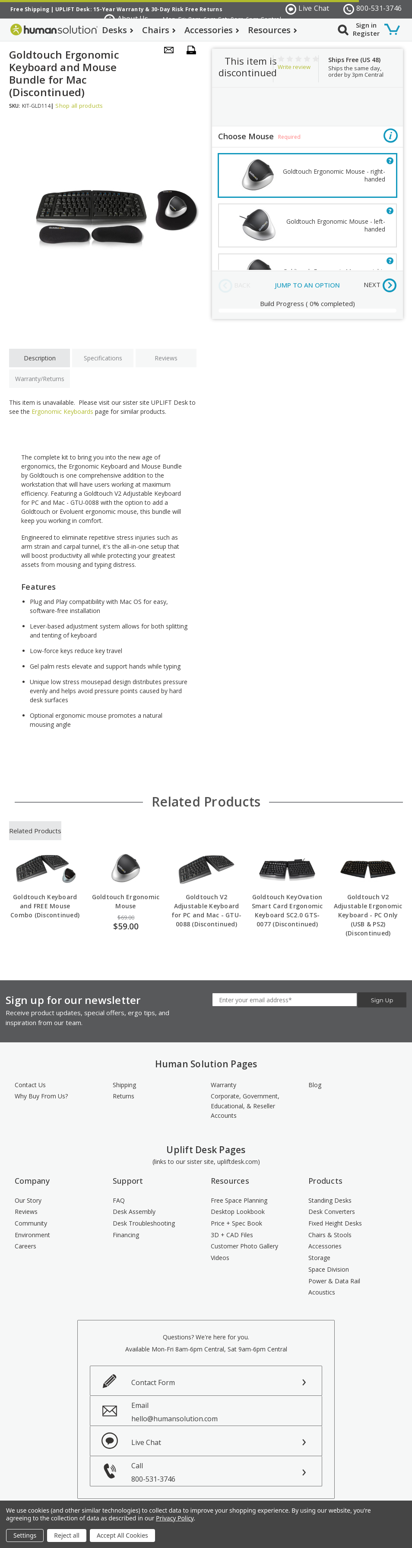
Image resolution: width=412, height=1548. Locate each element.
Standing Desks (330, 1200)
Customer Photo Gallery (244, 1246)
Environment (32, 1235)
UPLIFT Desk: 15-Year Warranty (99, 9)
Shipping (124, 1085)
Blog (314, 1085)
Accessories (211, 30)
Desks (117, 30)
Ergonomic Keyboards (62, 411)
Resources (272, 30)
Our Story (28, 1200)
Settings (24, 1535)
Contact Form (153, 1382)
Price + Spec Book (236, 1223)
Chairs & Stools (330, 1235)
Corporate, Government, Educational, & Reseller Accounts (245, 1106)
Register (366, 33)
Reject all (66, 1535)
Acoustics (321, 1292)
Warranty (223, 1085)
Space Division (328, 1269)
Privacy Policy (174, 1518)
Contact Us (30, 1085)
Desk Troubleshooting (144, 1223)
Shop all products (79, 105)
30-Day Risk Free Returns (186, 9)
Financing (126, 1235)
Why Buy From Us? (41, 1096)
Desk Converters (331, 1211)
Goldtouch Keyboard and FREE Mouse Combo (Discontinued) (44, 906)
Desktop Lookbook (238, 1211)
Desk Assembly (134, 1211)
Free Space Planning (239, 1200)
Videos (220, 1258)
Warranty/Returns (39, 379)
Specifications (103, 358)
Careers (25, 1246)
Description (40, 358)
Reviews (166, 358)
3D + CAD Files (232, 1235)
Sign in (366, 25)
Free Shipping (29, 9)
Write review (294, 67)
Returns (123, 1096)
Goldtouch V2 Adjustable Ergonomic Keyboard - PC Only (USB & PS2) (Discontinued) (368, 915)
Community (31, 1223)
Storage (319, 1258)
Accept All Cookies (122, 1535)
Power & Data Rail (334, 1281)
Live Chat (307, 8)
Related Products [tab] (35, 830)
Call (226, 1472)
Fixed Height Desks (335, 1223)
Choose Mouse (308, 137)
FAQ (119, 1200)
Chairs (159, 30)
